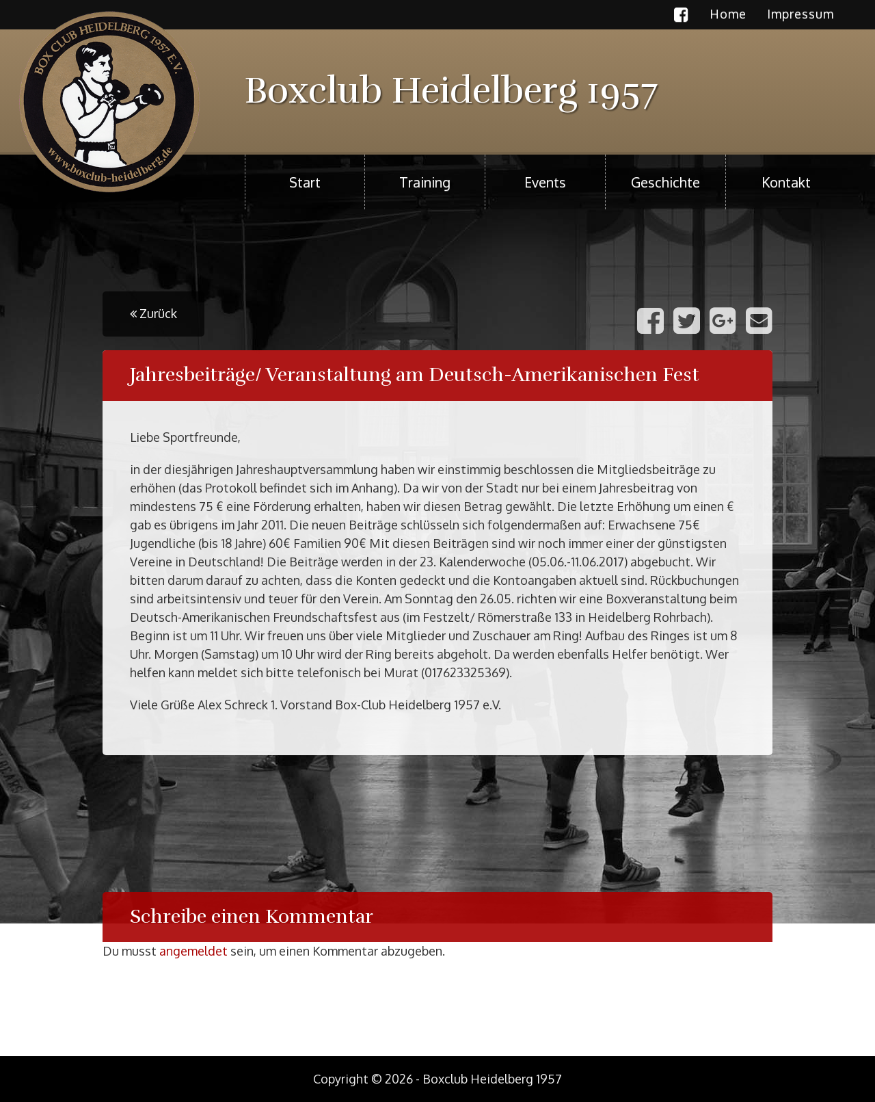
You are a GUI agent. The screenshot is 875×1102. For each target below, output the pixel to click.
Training (424, 182)
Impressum (800, 13)
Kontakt (786, 182)
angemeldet (193, 950)
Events (545, 182)
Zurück (153, 313)
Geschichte (665, 182)
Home (728, 13)
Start (305, 182)
